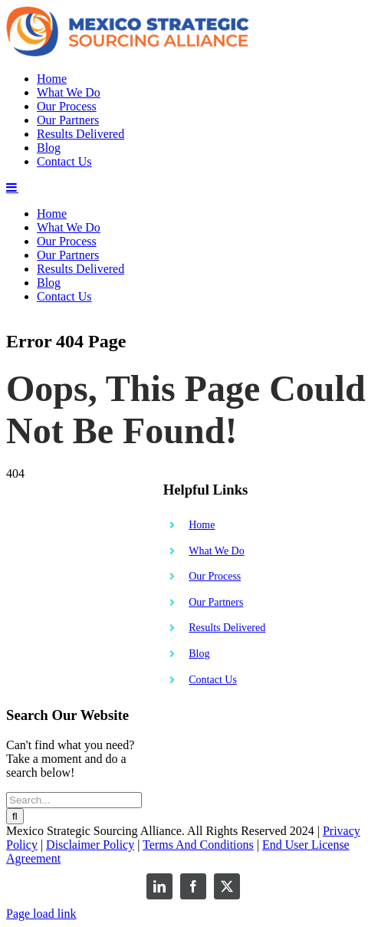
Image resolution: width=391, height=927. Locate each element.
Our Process (215, 873)
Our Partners (216, 900)
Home (202, 822)
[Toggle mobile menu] (12, 484)
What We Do (216, 848)
